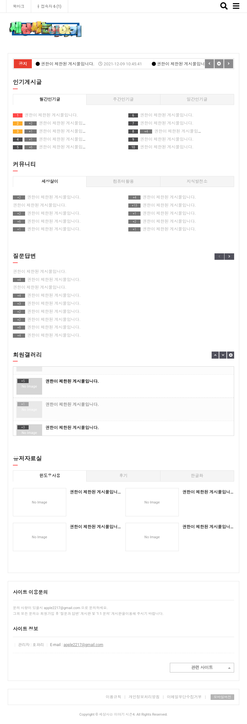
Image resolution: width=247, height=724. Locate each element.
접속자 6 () (49, 6)
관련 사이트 (211, 668)
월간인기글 (49, 99)
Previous (219, 256)
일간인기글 (197, 99)
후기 (123, 475)
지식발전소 (197, 181)
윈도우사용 (49, 475)
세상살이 (49, 181)
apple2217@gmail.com (83, 645)
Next (229, 256)
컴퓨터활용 (123, 181)
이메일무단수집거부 (186, 697)
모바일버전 (222, 697)
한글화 (197, 475)
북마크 (18, 6)
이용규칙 (113, 697)
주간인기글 (123, 99)
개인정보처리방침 (144, 697)
